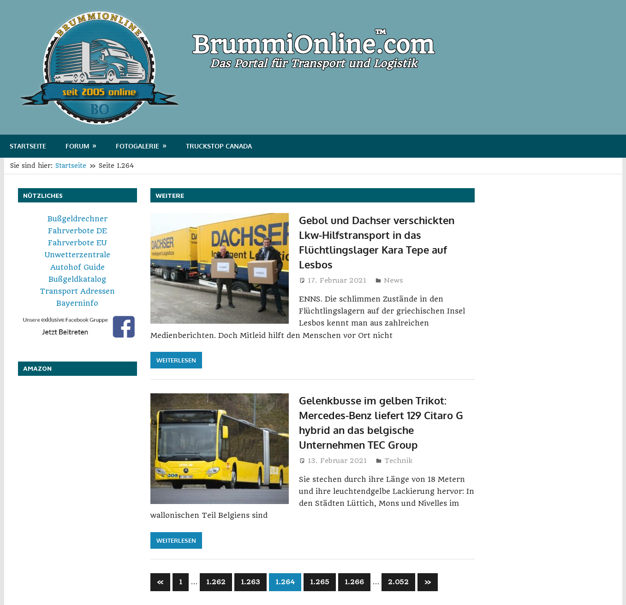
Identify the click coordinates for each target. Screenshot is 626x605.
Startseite (28, 146)
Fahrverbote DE (77, 230)
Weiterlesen (176, 360)
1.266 (354, 582)
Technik (398, 461)
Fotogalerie (137, 146)
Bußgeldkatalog (77, 279)
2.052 (398, 582)
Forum (77, 146)
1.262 (216, 582)
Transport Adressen (77, 291)
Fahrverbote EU (77, 242)
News (393, 280)
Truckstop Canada (219, 146)
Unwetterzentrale (77, 254)
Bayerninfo (77, 303)
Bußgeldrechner (77, 218)
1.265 (319, 582)
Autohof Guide (77, 267)
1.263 (250, 582)
